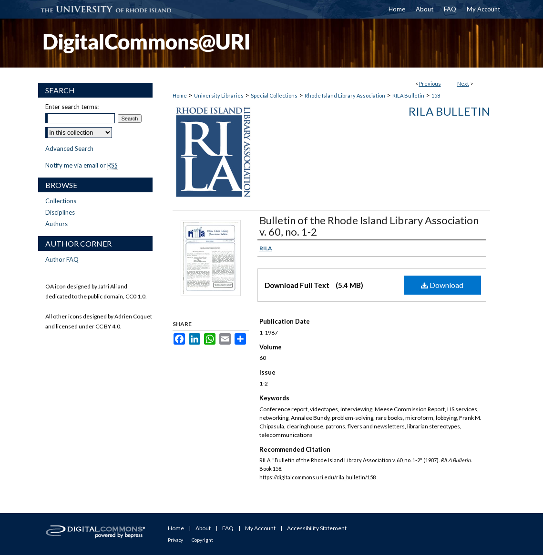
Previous (430, 83)
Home (180, 95)
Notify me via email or (81, 165)
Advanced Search (69, 148)
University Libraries (219, 95)
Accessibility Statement (317, 528)
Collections (60, 201)
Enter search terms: (72, 106)
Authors (56, 224)
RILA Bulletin (408, 95)
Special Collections (274, 95)
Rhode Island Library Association (345, 95)
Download (442, 284)
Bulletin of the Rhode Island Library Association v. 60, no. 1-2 (369, 226)
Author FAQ (62, 259)
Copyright (202, 540)
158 (435, 95)
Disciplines (60, 212)
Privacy (175, 540)
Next (463, 83)
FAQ (228, 528)
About (203, 528)
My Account (260, 528)
